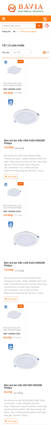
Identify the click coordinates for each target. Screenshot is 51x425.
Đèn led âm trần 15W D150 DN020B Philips (12, 84)
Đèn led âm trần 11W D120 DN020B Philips (12, 206)
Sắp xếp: (6, 52)
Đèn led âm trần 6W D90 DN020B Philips (12, 329)
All (14, 31)
